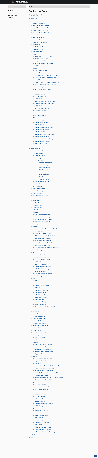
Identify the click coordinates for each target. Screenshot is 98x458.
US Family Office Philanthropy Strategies (44, 134)
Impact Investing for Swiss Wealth (43, 240)
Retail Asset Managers (44, 165)
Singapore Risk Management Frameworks (45, 354)
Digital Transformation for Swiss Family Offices (46, 77)
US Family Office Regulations (42, 136)
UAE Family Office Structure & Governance (45, 101)
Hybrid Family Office (38, 49)
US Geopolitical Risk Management (43, 413)
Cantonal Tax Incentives (40, 73)
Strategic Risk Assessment (39, 316)
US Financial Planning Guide (42, 290)
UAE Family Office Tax (40, 106)
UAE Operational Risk (40, 401)
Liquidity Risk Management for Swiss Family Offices (47, 373)
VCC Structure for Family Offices (42, 66)
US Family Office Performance (42, 129)
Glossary (10, 17)
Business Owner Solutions (39, 210)
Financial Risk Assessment (39, 314)
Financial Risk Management (39, 191)
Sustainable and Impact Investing (42, 184)
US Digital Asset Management (42, 285)
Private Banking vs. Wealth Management (42, 151)
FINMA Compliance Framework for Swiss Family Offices (48, 82)
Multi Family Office (37, 44)
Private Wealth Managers (45, 167)
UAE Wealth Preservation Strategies (43, 273)
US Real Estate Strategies (40, 299)
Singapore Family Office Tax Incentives (44, 63)
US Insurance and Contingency (42, 415)
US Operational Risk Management (43, 429)
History (34, 21)
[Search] (17, 6)
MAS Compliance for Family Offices (43, 56)
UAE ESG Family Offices (40, 96)
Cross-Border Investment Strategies (43, 217)
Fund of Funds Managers (45, 172)
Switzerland (35, 68)
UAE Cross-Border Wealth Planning (43, 257)
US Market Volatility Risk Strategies (43, 427)
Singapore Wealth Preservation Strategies (45, 224)
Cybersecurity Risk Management (40, 325)
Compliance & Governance (39, 333)
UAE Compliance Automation (42, 392)
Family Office (11, 11)
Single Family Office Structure (40, 42)
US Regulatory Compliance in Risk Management (46, 432)
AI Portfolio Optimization (41, 70)
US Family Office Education (41, 122)
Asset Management (39, 158)
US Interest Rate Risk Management (43, 418)
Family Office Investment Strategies (41, 25)
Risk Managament (12, 15)
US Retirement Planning (40, 302)
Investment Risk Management (39, 318)
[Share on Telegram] (42, 15)
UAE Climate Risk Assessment (42, 389)
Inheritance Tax (36, 203)
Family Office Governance (39, 23)
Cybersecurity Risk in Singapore (42, 347)
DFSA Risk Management (40, 384)
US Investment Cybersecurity (41, 420)
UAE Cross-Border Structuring (42, 255)
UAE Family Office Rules (40, 99)
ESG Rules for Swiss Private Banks (43, 238)
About (56, 1)
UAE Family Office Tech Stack (42, 108)
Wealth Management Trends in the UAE (44, 276)
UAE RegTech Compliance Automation (44, 403)
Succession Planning (38, 328)
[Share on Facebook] (30, 15)
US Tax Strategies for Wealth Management (45, 307)
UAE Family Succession (40, 110)
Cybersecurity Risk (39, 363)
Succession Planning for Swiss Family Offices (45, 84)
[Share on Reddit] (37, 15)
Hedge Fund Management (45, 177)
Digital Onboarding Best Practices (43, 233)
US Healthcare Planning (40, 292)
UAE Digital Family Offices (41, 94)
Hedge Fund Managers (44, 170)
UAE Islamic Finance (40, 113)
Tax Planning (36, 200)
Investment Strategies (40, 155)
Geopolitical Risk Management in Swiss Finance (46, 370)
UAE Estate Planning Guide (41, 262)
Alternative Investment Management (43, 181)
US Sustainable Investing (40, 304)
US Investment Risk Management (42, 422)
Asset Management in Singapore (42, 214)
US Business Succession (40, 281)
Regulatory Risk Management (40, 321)
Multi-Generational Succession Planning (44, 59)
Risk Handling (36, 311)
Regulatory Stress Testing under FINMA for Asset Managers (49, 377)
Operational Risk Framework (41, 375)
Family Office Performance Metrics (41, 30)
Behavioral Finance (37, 193)
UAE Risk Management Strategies (43, 406)
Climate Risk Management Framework (44, 358)
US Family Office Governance (42, 125)
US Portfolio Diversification (41, 295)
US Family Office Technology (41, 144)
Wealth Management (13, 13)
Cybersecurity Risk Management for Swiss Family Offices (48, 366)
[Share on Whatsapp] (39, 15)
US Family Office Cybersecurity (42, 120)
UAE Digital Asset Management (42, 259)
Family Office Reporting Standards (41, 33)
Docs (52, 1)
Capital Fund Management (43, 174)
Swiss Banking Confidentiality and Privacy (45, 243)
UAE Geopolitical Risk (40, 396)
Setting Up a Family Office (39, 37)
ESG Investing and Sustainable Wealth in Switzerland (47, 236)
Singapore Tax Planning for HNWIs (43, 221)
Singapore (35, 54)
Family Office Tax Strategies (39, 35)
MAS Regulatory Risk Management (43, 349)
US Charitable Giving (40, 283)
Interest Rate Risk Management (40, 340)
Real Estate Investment (44, 179)
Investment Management (38, 153)
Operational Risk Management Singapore (44, 351)
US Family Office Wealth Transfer (42, 146)
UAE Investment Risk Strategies (42, 399)
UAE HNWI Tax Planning (41, 264)
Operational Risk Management (40, 323)
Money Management (37, 186)
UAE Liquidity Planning (40, 115)
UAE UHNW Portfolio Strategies (42, 269)
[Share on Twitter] (32, 15)
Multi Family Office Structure (39, 47)
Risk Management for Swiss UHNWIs (43, 380)
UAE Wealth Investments (40, 271)
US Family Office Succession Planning (44, 139)
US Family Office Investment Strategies (44, 127)
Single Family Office (37, 40)
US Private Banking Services (41, 297)
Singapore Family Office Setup (42, 61)
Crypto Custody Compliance (41, 361)
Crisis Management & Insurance (40, 335)
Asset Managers (40, 160)
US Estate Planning (39, 288)
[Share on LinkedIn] (34, 15)
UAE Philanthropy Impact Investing (43, 266)
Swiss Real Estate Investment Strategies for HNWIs (47, 247)
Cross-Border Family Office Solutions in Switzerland (47, 75)
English (83, 2)
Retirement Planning (37, 207)
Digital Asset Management (39, 188)
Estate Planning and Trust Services (41, 196)
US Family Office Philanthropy (42, 132)
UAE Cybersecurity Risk (40, 394)
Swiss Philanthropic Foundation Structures (45, 87)
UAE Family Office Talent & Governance (44, 103)
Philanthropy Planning (38, 205)
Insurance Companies (40, 337)
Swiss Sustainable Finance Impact (43, 89)
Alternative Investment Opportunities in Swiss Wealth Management (50, 229)
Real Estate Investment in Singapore (43, 219)
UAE (34, 92)
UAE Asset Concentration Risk (42, 387)
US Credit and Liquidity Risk (41, 410)
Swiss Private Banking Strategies (42, 245)
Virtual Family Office (38, 51)
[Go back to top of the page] (95, 456)
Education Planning (37, 330)
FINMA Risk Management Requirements (44, 368)
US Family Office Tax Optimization (43, 141)
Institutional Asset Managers (45, 162)
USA (34, 118)
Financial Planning (37, 198)
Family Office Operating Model (40, 28)
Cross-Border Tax (39, 231)
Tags (32, 437)
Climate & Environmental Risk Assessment (45, 344)
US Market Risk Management (41, 425)
